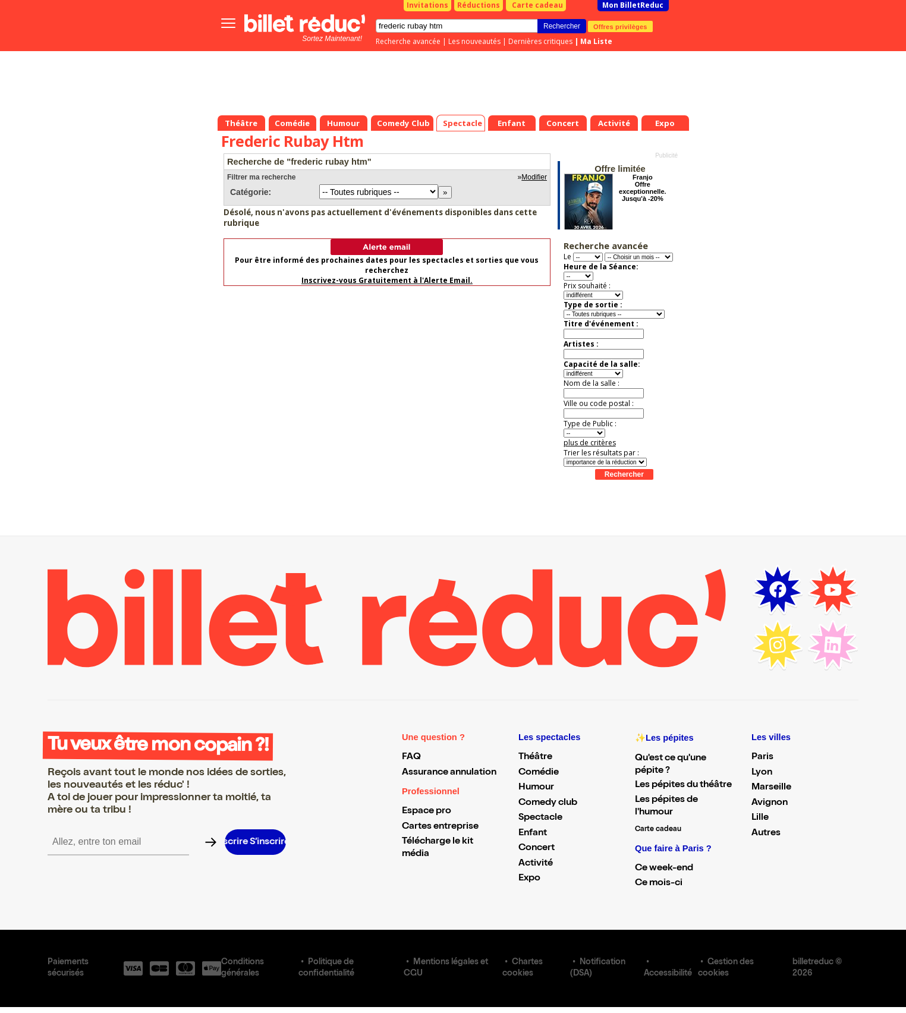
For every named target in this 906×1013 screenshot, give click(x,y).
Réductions (478, 5)
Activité (535, 864)
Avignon (769, 803)
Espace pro (426, 811)
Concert (536, 848)
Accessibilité (668, 974)
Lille (760, 818)
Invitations (427, 5)
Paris (762, 757)
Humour (536, 787)
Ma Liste (596, 41)
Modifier (534, 177)
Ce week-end (664, 868)
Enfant (532, 833)
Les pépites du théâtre (683, 785)
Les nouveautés (474, 41)
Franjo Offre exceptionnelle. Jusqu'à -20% (642, 188)
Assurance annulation (449, 773)
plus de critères (590, 443)
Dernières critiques (540, 41)
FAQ (411, 757)
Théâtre (535, 757)
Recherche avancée (408, 41)
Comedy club (547, 803)
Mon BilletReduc (632, 5)
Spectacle (540, 818)
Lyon (761, 773)
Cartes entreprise (440, 827)
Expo (529, 878)
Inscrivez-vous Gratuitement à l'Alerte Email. (387, 280)
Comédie (538, 773)
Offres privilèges (620, 26)
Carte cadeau (537, 5)
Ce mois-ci (658, 883)
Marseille (771, 787)
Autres (766, 833)
